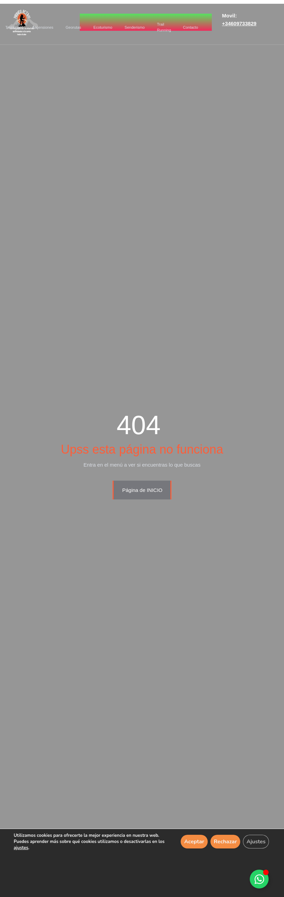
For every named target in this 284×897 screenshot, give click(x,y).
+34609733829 (239, 23)
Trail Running (164, 27)
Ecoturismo (103, 27)
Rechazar (225, 841)
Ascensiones (42, 27)
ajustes (21, 848)
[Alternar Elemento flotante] (259, 879)
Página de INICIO (142, 490)
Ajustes (256, 841)
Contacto (190, 27)
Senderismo (135, 27)
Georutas (73, 27)
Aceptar (194, 841)
